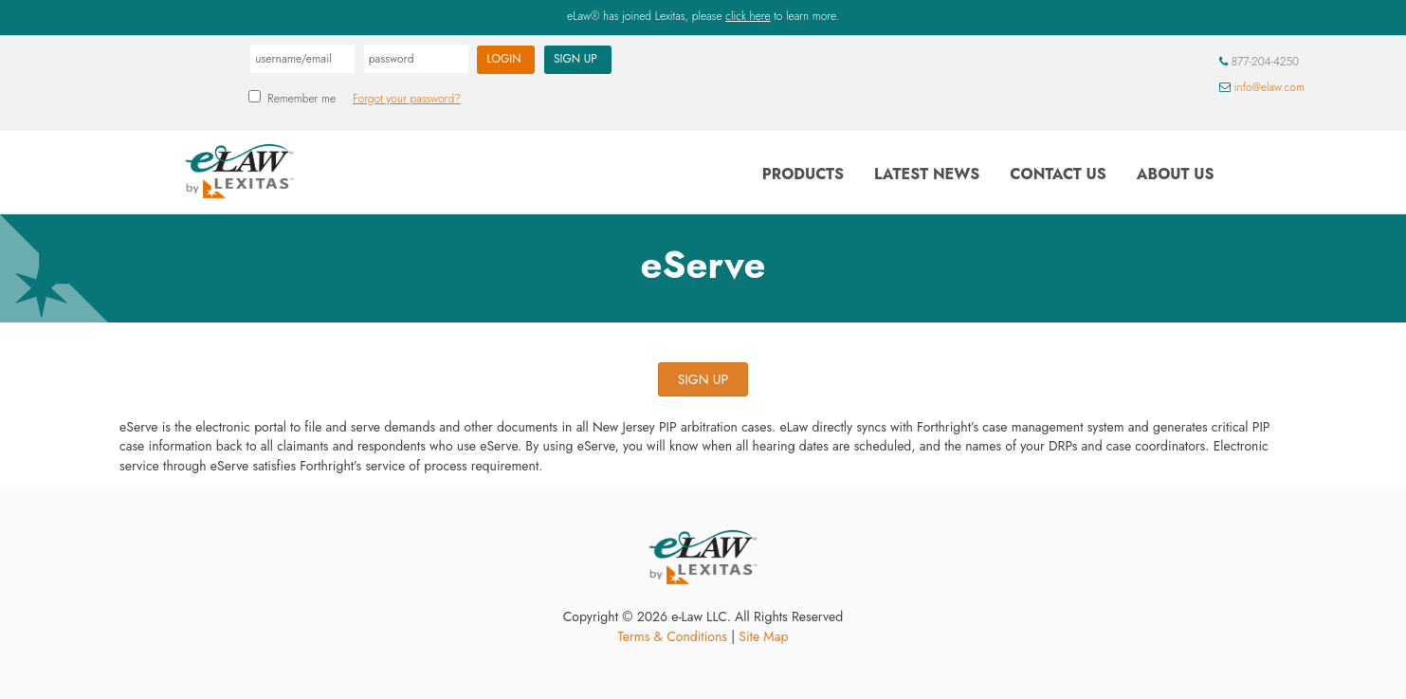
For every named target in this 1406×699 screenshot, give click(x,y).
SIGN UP (703, 379)
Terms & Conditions (672, 636)
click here (747, 16)
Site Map (763, 636)
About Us (1175, 174)
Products (803, 174)
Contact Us (1057, 174)
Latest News (926, 174)
